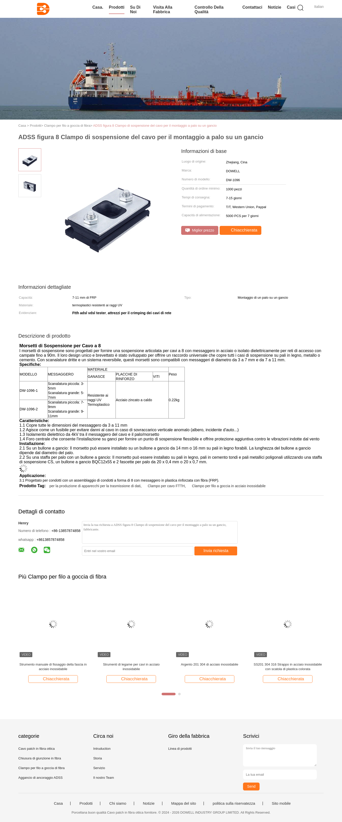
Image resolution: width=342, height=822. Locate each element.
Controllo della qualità (209, 9)
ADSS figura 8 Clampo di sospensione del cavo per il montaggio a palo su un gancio (155, 125)
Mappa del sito (183, 803)
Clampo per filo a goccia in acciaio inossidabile (229, 486)
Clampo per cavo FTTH (166, 486)
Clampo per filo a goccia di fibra (41, 768)
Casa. (97, 7)
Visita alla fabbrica (162, 9)
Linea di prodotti (180, 749)
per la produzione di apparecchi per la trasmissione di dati (94, 486)
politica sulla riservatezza (234, 803)
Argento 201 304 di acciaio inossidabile (209, 664)
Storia (97, 758)
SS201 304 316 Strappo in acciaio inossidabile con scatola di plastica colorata (288, 666)
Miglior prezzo (199, 230)
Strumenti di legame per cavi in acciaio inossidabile (131, 666)
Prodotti (116, 7)
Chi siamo (117, 803)
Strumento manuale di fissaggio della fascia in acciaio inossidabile (53, 666)
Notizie (274, 7)
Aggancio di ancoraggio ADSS (40, 778)
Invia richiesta (216, 551)
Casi (291, 7)
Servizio (99, 768)
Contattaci (252, 7)
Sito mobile (281, 803)
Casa (58, 803)
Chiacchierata (241, 230)
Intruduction (101, 749)
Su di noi (135, 9)
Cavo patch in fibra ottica (36, 749)
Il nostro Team (103, 778)
